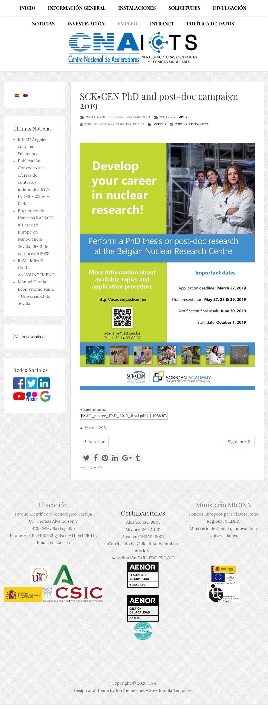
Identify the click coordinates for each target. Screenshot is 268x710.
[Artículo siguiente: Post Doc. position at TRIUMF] (239, 442)
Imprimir (156, 124)
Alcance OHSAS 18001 (143, 536)
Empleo (183, 117)
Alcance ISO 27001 (143, 529)
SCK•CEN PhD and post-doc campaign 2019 (159, 100)
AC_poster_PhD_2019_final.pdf (116, 416)
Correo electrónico (189, 124)
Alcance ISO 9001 (143, 522)
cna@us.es (60, 542)
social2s (97, 467)
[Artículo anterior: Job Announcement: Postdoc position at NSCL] (94, 442)
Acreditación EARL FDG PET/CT (142, 557)
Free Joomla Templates (171, 690)
